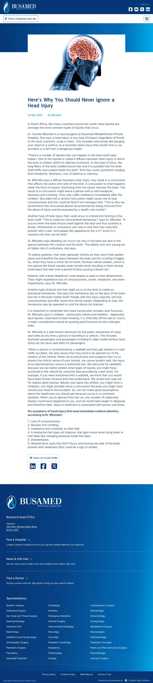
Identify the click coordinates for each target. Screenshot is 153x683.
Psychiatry (11, 653)
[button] (20, 18)
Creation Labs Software (139, 680)
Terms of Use (104, 674)
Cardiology (54, 605)
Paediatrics (54, 647)
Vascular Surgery (99, 658)
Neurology (53, 631)
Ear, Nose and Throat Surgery (21, 616)
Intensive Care (13, 626)
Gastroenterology (15, 621)
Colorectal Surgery (16, 610)
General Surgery (56, 621)
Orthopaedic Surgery (17, 642)
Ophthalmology (98, 637)
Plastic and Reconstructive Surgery (108, 647)
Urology (52, 658)
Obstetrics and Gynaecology (21, 637)
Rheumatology (97, 653)
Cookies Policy (68, 674)
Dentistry (53, 610)
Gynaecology (97, 621)
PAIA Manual (86, 674)
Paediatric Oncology (101, 642)
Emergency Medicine (59, 616)
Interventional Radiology (61, 626)
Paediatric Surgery (16, 647)
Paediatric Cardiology (59, 642)
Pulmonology (55, 653)
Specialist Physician (16, 658)
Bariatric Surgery (15, 605)
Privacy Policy (48, 674)
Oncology (53, 637)
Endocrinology (97, 616)
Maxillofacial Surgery (101, 626)
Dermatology (97, 610)
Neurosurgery (97, 631)
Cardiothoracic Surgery (102, 605)
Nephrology (12, 631)
